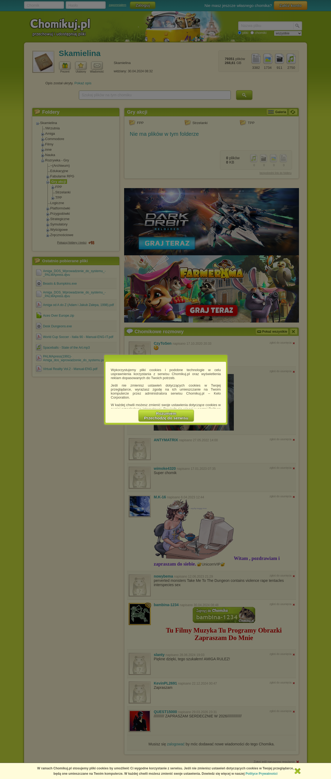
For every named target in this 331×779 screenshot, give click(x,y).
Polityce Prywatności (262, 774)
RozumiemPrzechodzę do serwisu (166, 415)
